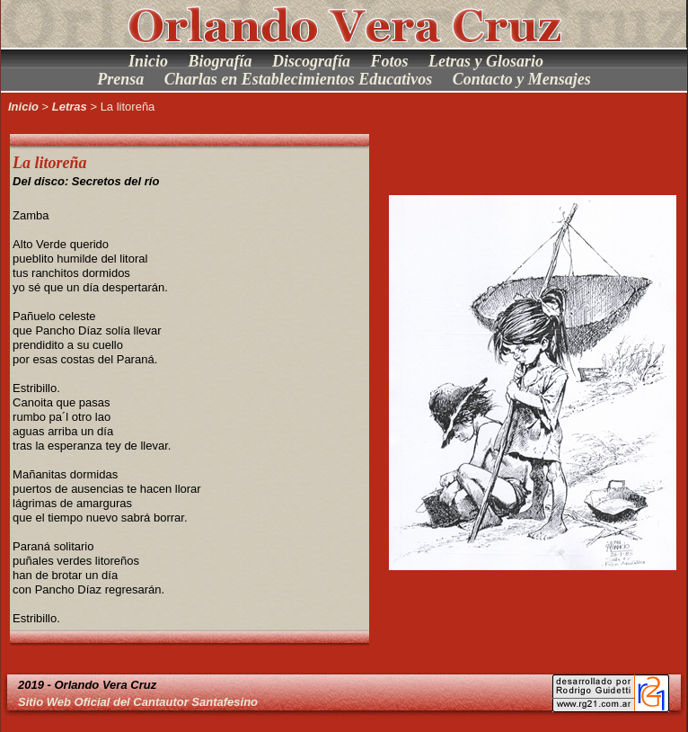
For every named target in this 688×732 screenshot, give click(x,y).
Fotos (390, 61)
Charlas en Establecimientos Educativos (298, 79)
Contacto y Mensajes (522, 79)
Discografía (311, 61)
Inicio (148, 61)
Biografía (219, 61)
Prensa (120, 79)
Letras (69, 106)
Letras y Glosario (485, 61)
